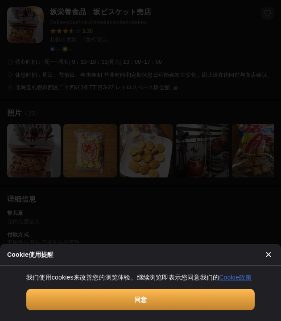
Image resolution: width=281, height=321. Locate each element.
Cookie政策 (235, 277)
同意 (140, 299)
